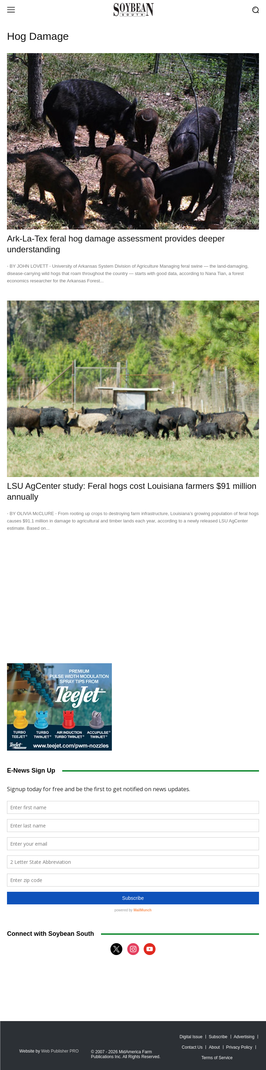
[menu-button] (10, 9)
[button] (255, 9)
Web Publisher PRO (60, 1051)
